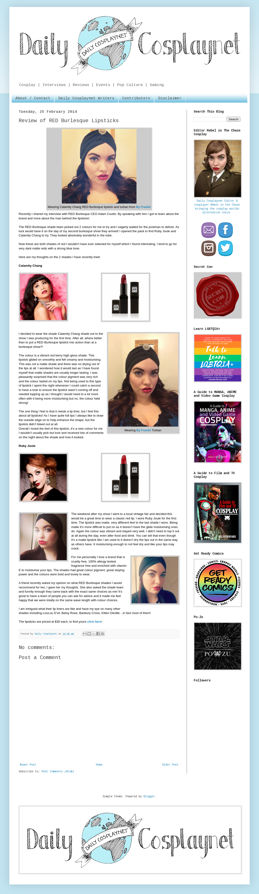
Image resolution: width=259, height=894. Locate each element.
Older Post (170, 764)
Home (99, 764)
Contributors (136, 98)
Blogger (149, 796)
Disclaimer (170, 98)
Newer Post (28, 764)
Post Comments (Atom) (58, 771)
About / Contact (32, 98)
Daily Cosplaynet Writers (86, 98)
